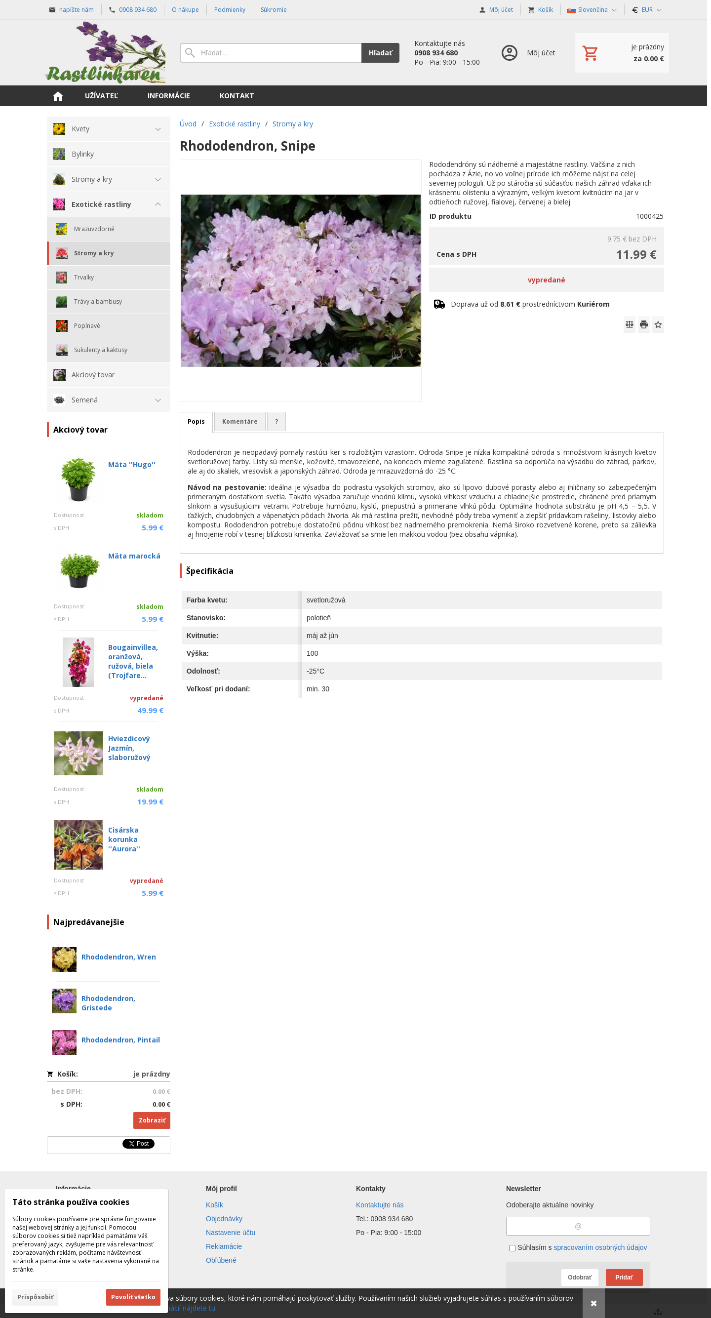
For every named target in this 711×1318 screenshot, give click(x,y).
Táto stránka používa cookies (70, 1202)
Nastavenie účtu (230, 1233)
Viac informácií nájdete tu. (175, 1308)
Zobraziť (152, 1120)
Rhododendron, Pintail (120, 1039)
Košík (214, 1205)
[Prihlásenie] (527, 52)
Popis (196, 421)
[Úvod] (103, 52)
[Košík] (622, 53)
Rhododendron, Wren (118, 956)
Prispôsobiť (35, 1297)
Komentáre (240, 421)
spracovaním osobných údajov (600, 1247)
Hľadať (380, 52)
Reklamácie (224, 1246)
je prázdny (151, 1073)
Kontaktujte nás (380, 1205)
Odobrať (580, 1277)
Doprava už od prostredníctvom (530, 304)
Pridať (624, 1277)
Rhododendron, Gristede (108, 1003)
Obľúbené (221, 1260)
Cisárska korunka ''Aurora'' (124, 839)
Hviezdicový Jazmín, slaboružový (129, 748)
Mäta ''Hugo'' (132, 464)
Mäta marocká (134, 555)
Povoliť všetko (133, 1297)
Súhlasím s (578, 1247)
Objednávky (224, 1219)
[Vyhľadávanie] (270, 53)
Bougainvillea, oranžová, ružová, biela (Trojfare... (133, 661)
